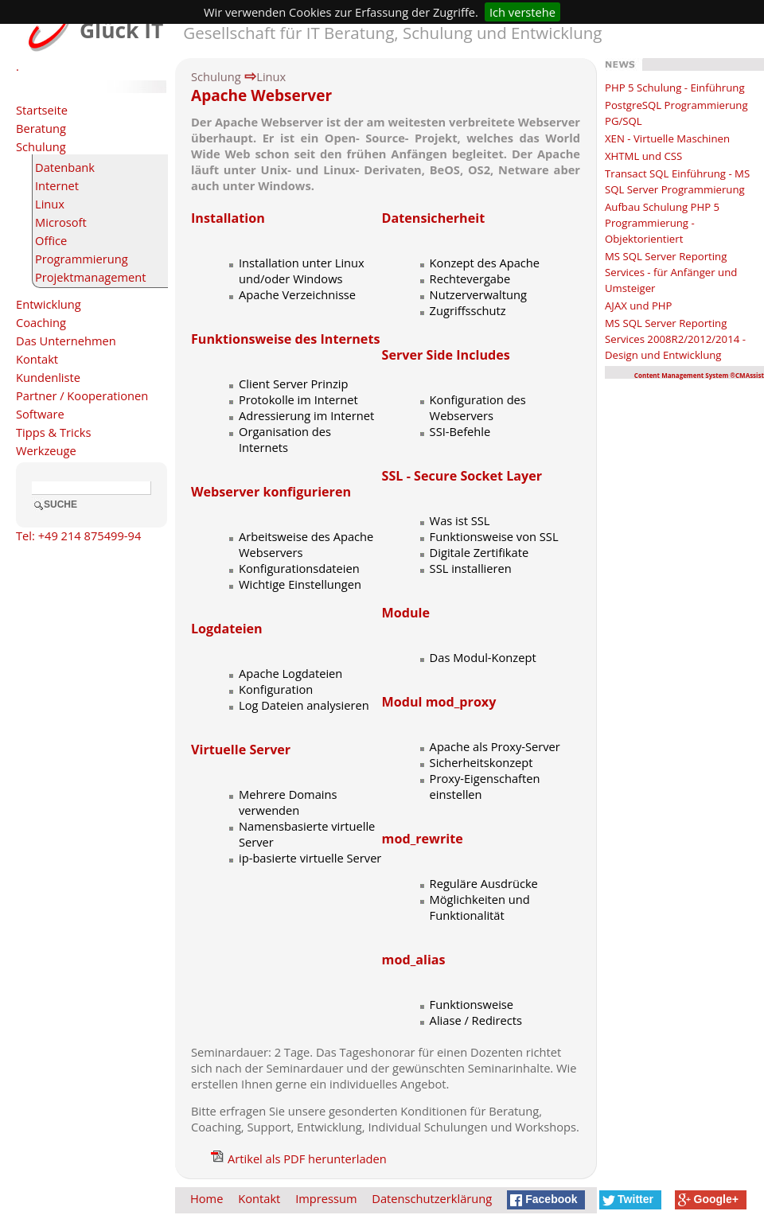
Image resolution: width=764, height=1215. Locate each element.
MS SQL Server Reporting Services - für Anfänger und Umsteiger (671, 272)
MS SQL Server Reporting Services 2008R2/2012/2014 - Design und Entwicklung (675, 339)
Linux (49, 204)
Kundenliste (48, 377)
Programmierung (81, 259)
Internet (57, 185)
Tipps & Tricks (53, 432)
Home (206, 1198)
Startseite (42, 110)
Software (40, 414)
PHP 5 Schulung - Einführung (675, 87)
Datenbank (65, 167)
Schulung (41, 146)
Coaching (41, 322)
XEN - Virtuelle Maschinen (667, 138)
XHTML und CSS (643, 156)
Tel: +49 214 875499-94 (78, 535)
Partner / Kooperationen (82, 395)
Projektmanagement (90, 277)
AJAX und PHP (638, 305)
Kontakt (37, 359)
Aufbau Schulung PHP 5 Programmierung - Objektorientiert (662, 223)
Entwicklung (48, 304)
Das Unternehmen (66, 341)
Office (51, 240)
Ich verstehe (522, 12)
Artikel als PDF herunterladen (299, 1158)
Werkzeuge (46, 450)
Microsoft (61, 222)
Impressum (326, 1198)
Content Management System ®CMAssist (699, 375)
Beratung (41, 128)
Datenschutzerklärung (432, 1198)
